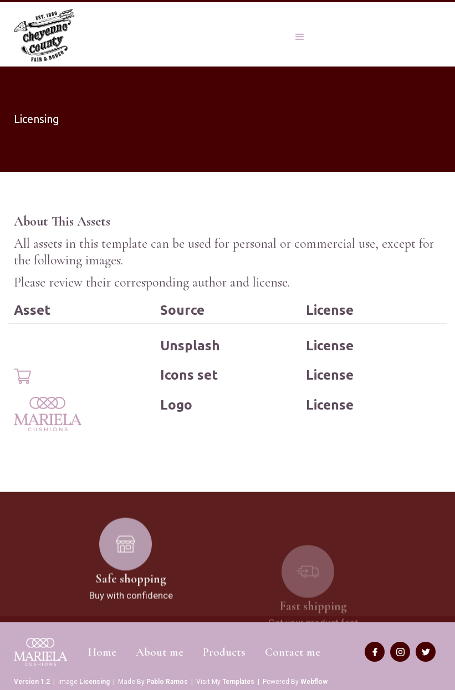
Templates (238, 682)
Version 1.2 (32, 682)
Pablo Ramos (167, 682)
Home (102, 652)
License (330, 345)
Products (224, 652)
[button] (299, 34)
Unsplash (190, 345)
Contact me (292, 652)
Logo (176, 404)
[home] (45, 35)
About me (159, 652)
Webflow (314, 682)
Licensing (94, 682)
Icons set (189, 374)
